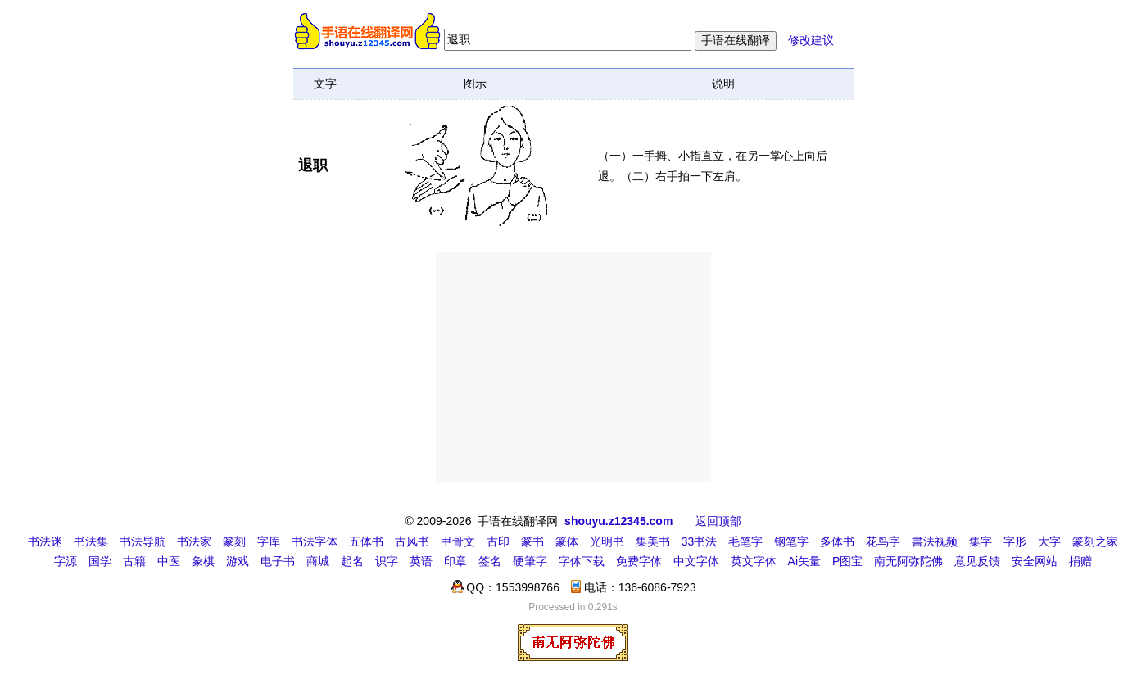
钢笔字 (791, 541)
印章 (455, 561)
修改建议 (811, 40)
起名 (352, 561)
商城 (317, 561)
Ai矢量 (804, 561)
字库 (268, 541)
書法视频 (935, 541)
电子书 (277, 561)
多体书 (837, 541)
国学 (99, 561)
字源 (65, 561)
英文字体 (754, 561)
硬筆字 (530, 561)
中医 (168, 561)
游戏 (237, 561)
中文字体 (696, 561)
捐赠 (1080, 561)
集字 (980, 541)
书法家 (194, 541)
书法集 (91, 541)
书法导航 (142, 541)
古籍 (134, 561)
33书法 (700, 541)
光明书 (607, 541)
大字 (1049, 541)
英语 (421, 561)
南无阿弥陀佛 (908, 561)
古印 (498, 541)
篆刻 (234, 541)
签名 (489, 561)
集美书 (653, 541)
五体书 (366, 541)
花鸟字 (883, 541)
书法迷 (45, 541)
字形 (1014, 541)
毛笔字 (745, 541)
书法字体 (314, 541)
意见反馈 (977, 561)
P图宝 (847, 561)
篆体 (566, 541)
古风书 (412, 541)
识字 (386, 561)
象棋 (203, 561)
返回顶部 (718, 521)
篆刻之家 (1095, 541)
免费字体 (639, 561)
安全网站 (1035, 561)
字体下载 (582, 561)
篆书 (532, 541)
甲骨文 (458, 541)
